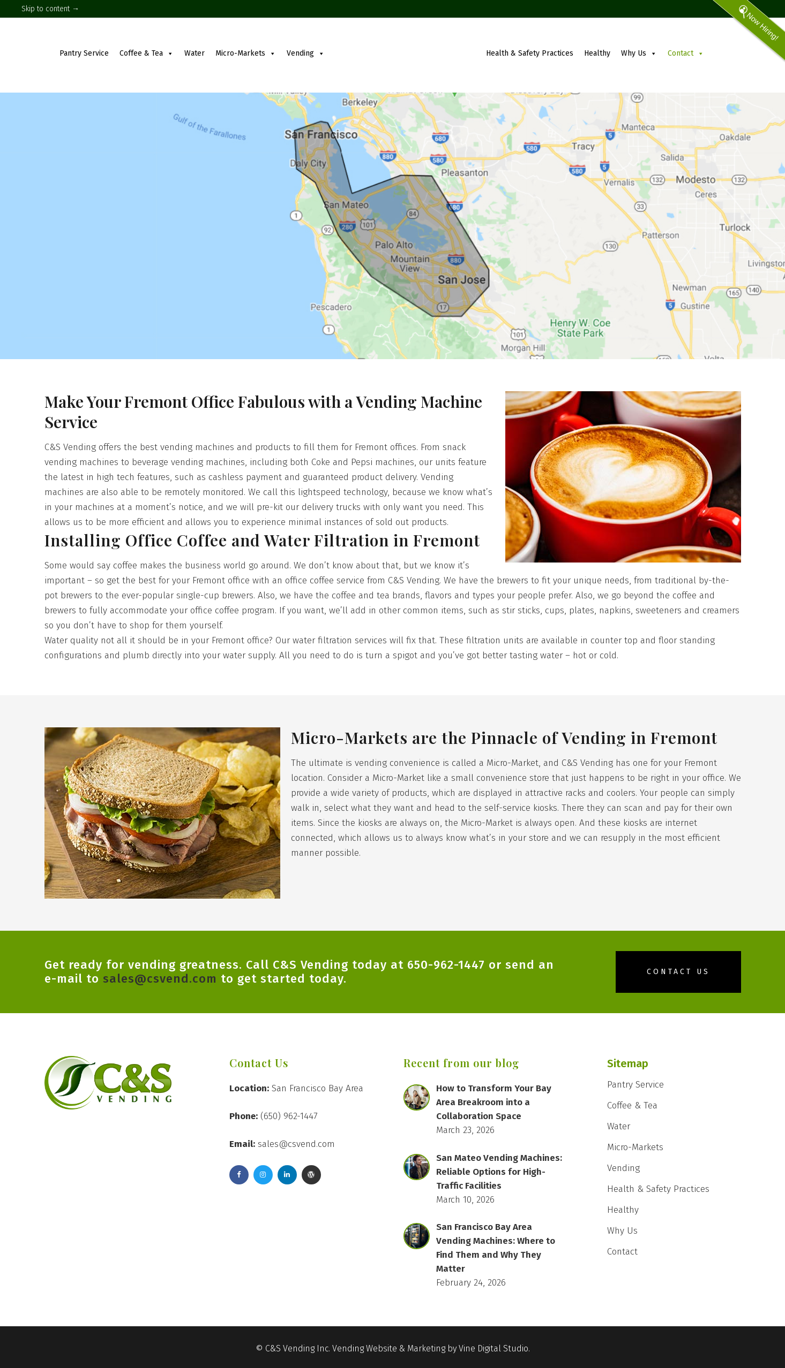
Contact (686, 53)
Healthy (597, 53)
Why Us (639, 53)
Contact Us (678, 971)
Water (194, 53)
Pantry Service (84, 53)
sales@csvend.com (160, 978)
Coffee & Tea (146, 53)
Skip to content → (50, 8)
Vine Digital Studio (493, 1348)
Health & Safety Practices (529, 53)
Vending (306, 53)
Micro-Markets (245, 53)
